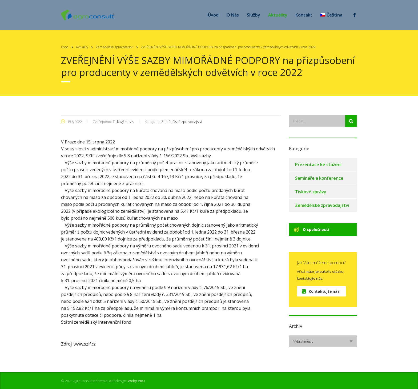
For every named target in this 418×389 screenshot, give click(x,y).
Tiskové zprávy (310, 192)
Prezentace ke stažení (318, 164)
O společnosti (311, 229)
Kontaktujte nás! (321, 291)
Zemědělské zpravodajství (322, 205)
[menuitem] (331, 15)
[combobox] (323, 341)
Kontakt (303, 15)
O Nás (233, 15)
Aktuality (277, 15)
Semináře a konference (319, 178)
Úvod (213, 15)
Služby (253, 15)
